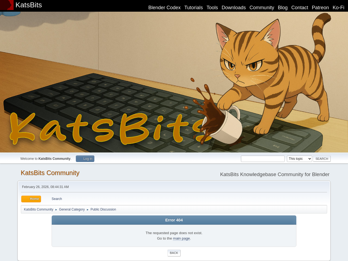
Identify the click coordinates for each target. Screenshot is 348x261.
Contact (299, 7)
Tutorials (193, 7)
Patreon (320, 7)
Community (262, 7)
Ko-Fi (338, 7)
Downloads (234, 7)
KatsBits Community (50, 172)
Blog (283, 7)
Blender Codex (164, 7)
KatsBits (28, 5)
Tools (212, 7)
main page (181, 238)
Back (174, 252)
